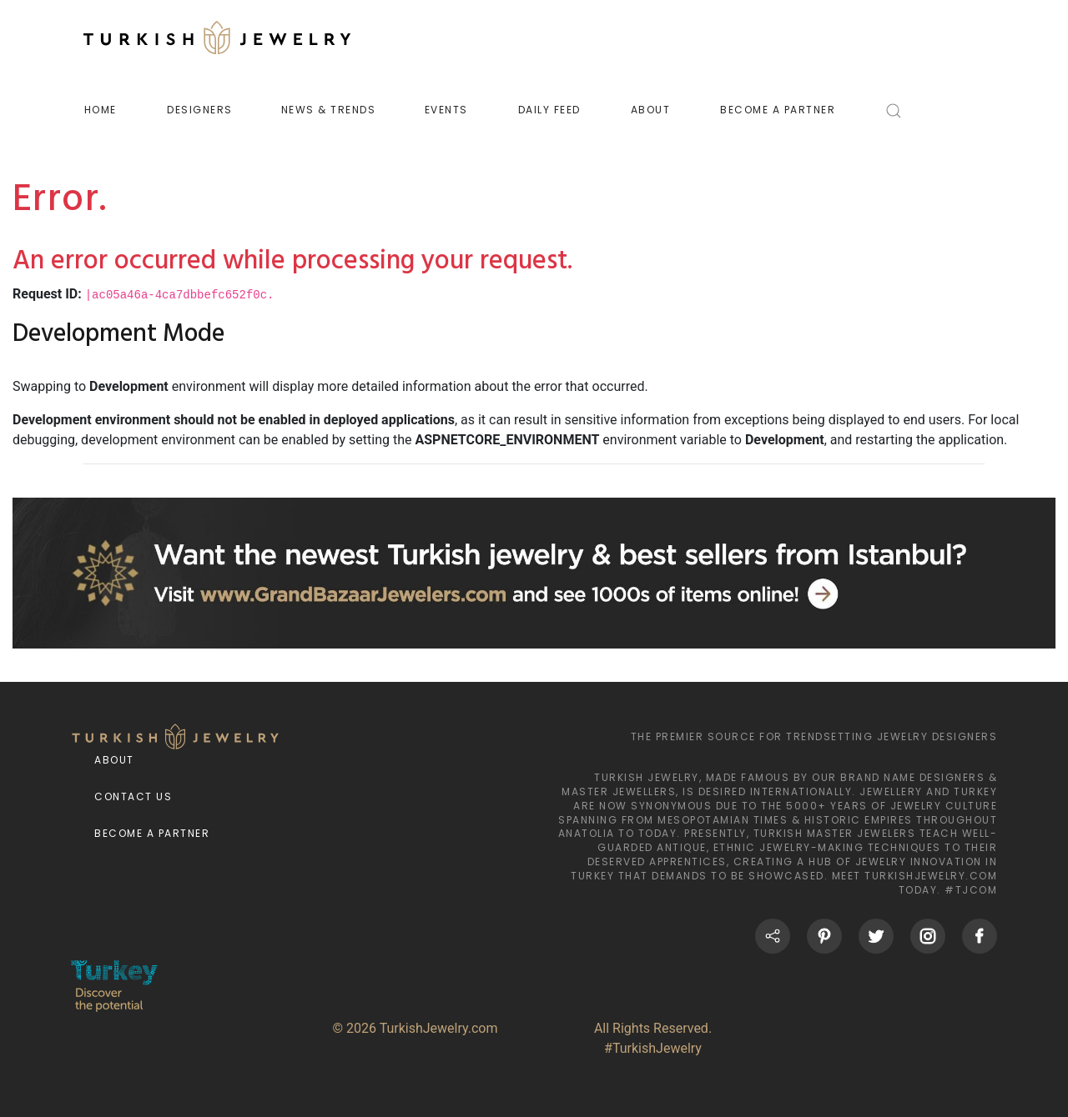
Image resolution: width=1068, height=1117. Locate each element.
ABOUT (651, 110)
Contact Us (133, 796)
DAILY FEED (549, 110)
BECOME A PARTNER (777, 110)
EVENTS (446, 110)
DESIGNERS (200, 110)
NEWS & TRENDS (328, 110)
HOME (100, 110)
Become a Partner (151, 833)
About (114, 760)
